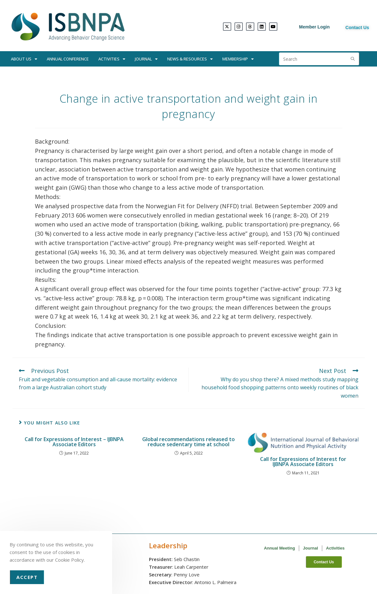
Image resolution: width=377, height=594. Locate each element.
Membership (238, 59)
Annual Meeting (279, 548)
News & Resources (190, 59)
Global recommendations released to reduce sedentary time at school (188, 442)
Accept (26, 577)
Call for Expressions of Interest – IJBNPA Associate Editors (74, 442)
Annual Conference (68, 59)
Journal (146, 59)
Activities (111, 59)
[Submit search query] (352, 58)
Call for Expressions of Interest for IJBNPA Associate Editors (303, 461)
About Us (24, 59)
